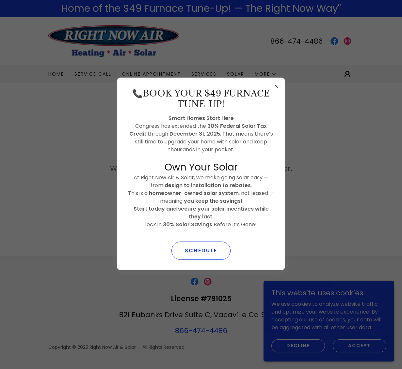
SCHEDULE (201, 250)
